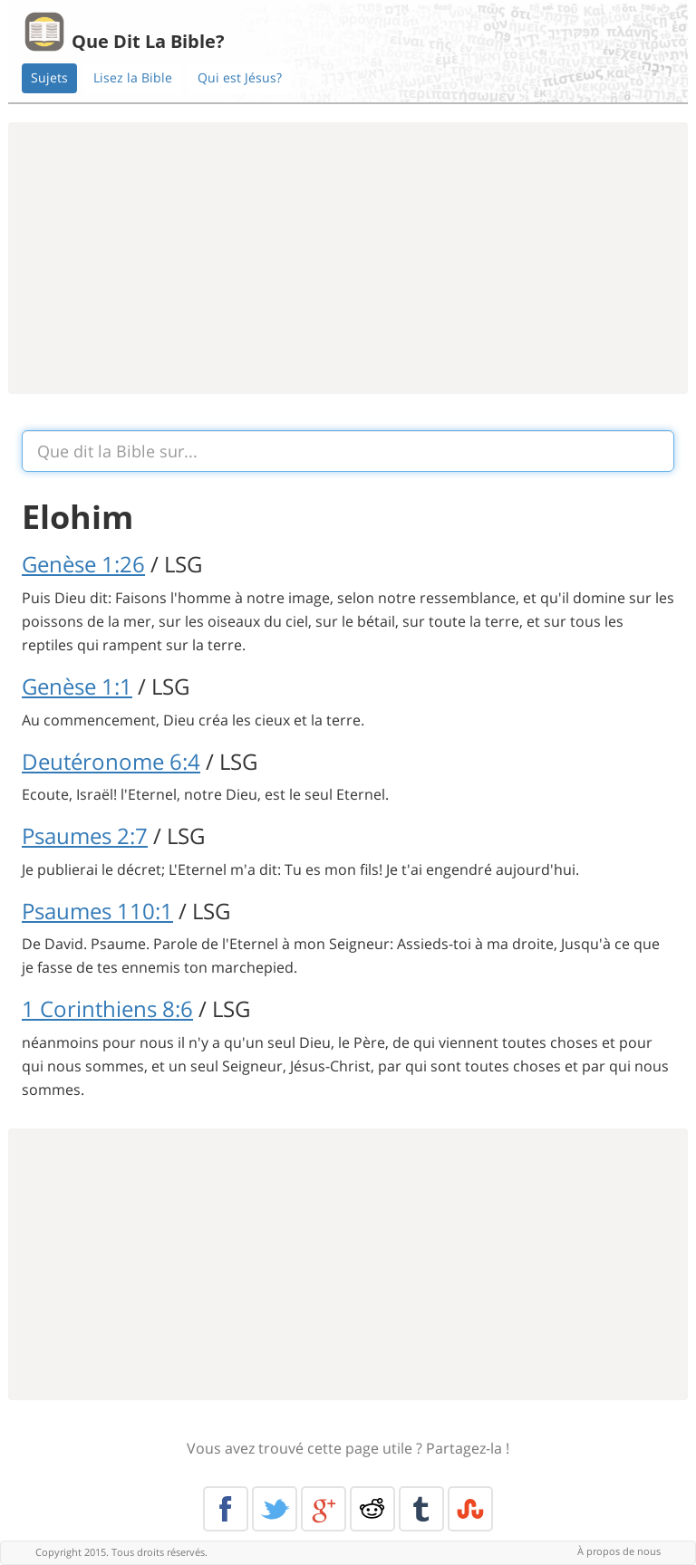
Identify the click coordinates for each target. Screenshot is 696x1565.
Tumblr (421, 1508)
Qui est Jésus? (240, 77)
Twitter (274, 1508)
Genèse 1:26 (83, 564)
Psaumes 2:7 (85, 835)
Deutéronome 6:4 (111, 761)
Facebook (225, 1508)
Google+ (323, 1508)
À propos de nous (619, 1551)
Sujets (49, 77)
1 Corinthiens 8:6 (107, 1008)
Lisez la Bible (132, 77)
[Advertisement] (348, 258)
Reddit (372, 1508)
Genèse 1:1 (77, 686)
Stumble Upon (470, 1508)
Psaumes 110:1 (97, 911)
